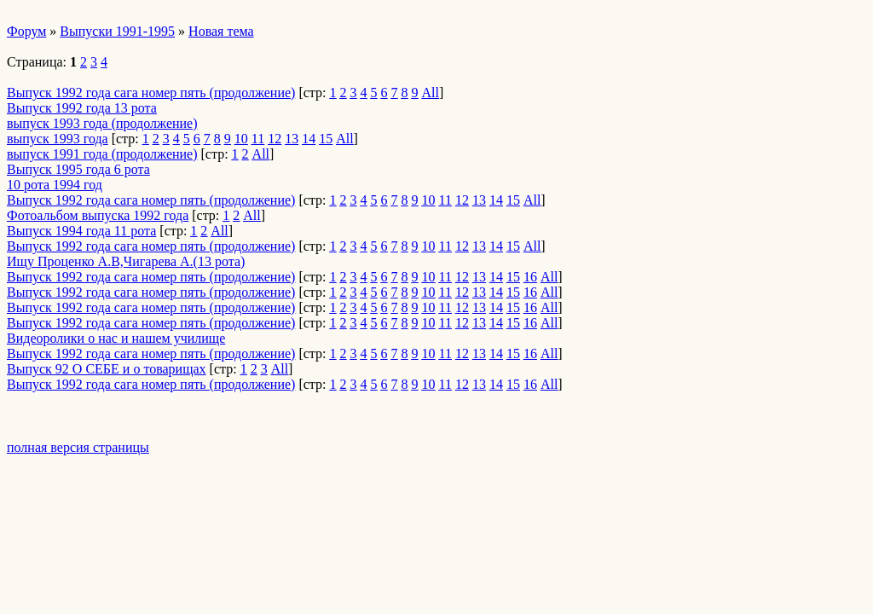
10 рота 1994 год (54, 184)
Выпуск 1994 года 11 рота (81, 230)
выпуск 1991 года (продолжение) (102, 154)
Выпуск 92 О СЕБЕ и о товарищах (106, 369)
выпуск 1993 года (57, 138)
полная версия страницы (78, 447)
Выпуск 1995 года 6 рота (78, 169)
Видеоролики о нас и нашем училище (116, 338)
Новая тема (221, 31)
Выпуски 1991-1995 (117, 31)
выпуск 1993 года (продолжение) (102, 123)
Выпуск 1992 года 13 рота (82, 108)
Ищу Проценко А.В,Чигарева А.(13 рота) (126, 261)
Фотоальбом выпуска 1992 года (97, 215)
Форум (26, 31)
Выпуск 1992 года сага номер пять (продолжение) (151, 92)
